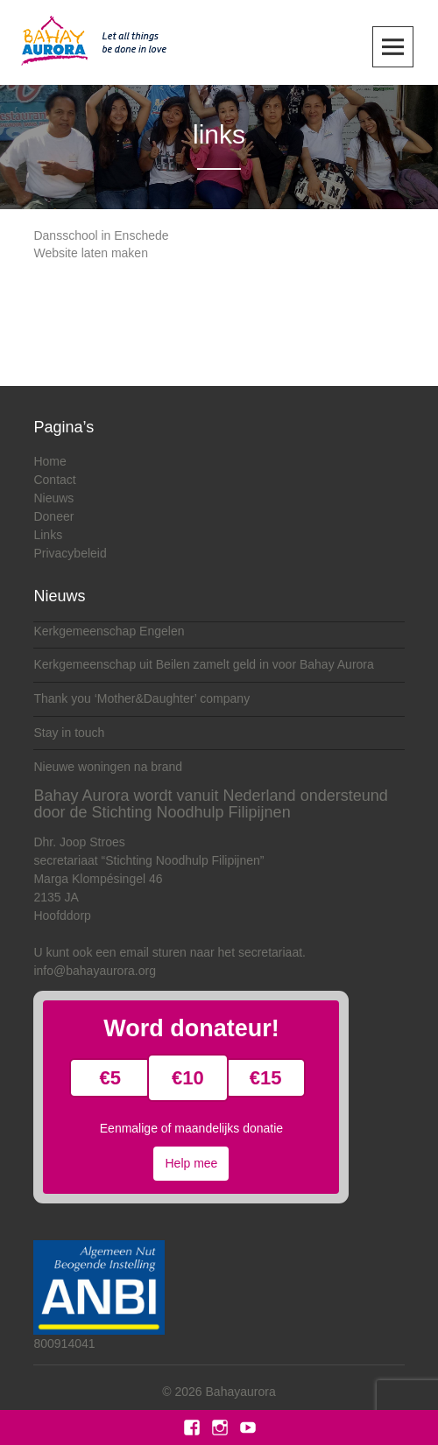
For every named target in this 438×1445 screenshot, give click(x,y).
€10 (188, 1078)
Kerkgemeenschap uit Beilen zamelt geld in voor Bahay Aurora (203, 664)
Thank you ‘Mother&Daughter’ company (141, 698)
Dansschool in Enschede (100, 235)
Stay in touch (68, 733)
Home (49, 461)
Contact (54, 480)
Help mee (191, 1163)
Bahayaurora (241, 1392)
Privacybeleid (69, 553)
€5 (110, 1078)
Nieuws (53, 498)
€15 (266, 1078)
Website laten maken (90, 253)
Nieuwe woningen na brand (107, 767)
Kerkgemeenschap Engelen (108, 631)
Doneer (53, 516)
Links (47, 535)
